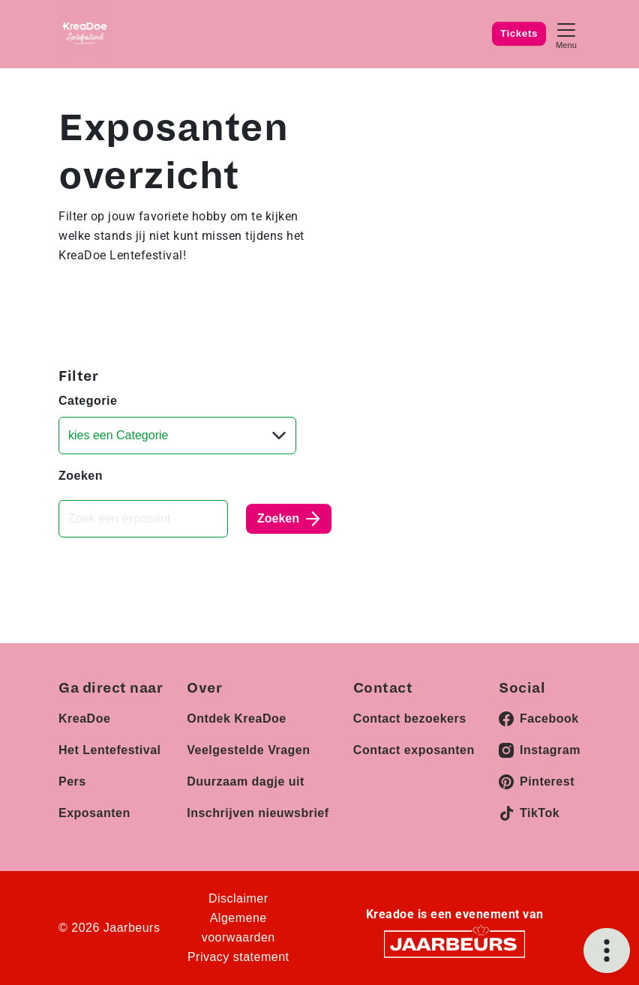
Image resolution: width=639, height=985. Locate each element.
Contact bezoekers (409, 718)
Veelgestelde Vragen (248, 750)
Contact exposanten (414, 750)
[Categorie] (177, 435)
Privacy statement (239, 957)
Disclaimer (238, 898)
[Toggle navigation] (566, 34)
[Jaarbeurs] (454, 943)
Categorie (87, 400)
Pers (72, 781)
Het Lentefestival (109, 750)
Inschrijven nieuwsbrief (257, 813)
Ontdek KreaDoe (236, 718)
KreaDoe (84, 718)
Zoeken (80, 475)
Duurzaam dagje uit (245, 781)
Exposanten (94, 813)
